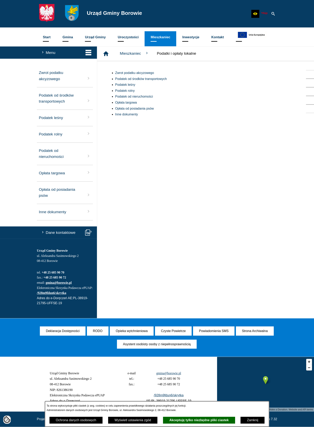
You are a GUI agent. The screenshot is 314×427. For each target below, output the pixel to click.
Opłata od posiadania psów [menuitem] (65, 192)
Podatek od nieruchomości (134, 96)
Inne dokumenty (126, 114)
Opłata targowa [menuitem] (65, 172)
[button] (255, 14)
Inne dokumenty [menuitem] (65, 211)
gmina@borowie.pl (59, 282)
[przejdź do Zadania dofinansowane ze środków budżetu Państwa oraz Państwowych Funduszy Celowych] (310, 109)
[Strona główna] (106, 53)
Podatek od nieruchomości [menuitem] (65, 153)
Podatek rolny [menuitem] (65, 133)
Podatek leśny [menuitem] (65, 117)
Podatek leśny (125, 84)
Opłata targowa (126, 102)
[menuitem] (46, 38)
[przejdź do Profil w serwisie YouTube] (310, 83)
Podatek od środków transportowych (141, 79)
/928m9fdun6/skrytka (51, 293)
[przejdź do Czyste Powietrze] (310, 92)
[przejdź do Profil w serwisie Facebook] (310, 74)
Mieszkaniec (134, 53)
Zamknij (252, 420)
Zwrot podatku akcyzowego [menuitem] (65, 76)
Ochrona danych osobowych (76, 420)
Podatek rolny (125, 90)
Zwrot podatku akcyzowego (134, 73)
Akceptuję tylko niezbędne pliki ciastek (199, 420)
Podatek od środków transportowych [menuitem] (65, 98)
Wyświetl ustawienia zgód (133, 420)
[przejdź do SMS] (310, 100)
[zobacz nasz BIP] (264, 14)
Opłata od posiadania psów (134, 108)
